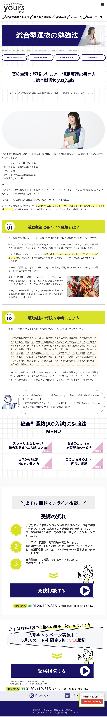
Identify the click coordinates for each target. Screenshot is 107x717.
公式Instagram (42, 696)
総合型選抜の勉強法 (17, 17)
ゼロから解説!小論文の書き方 (28, 462)
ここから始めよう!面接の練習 (79, 462)
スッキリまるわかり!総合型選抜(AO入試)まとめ (28, 446)
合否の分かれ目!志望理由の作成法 (79, 446)
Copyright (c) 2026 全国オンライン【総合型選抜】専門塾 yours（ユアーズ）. (56, 713)
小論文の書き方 (68, 58)
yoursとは (77, 17)
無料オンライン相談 (45, 407)
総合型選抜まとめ (15, 58)
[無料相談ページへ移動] (91, 700)
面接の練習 (95, 58)
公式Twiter (76, 696)
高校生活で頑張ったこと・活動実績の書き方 (65, 50)
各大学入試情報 (42, 17)
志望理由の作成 (42, 58)
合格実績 (61, 17)
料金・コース (95, 17)
